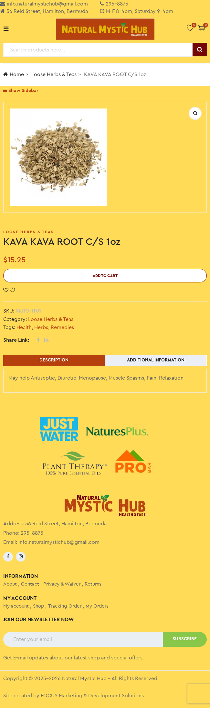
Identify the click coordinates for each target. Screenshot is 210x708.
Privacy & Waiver (61, 584)
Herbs (41, 327)
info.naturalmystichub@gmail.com (59, 542)
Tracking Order (64, 606)
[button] (201, 28)
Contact (30, 584)
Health (24, 327)
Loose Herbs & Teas (54, 74)
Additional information (155, 360)
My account (16, 606)
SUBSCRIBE (185, 639)
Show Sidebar (20, 90)
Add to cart (105, 276)
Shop (38, 606)
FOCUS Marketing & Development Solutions (92, 695)
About (10, 584)
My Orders (97, 606)
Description (53, 360)
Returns (93, 584)
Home (13, 74)
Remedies (62, 327)
